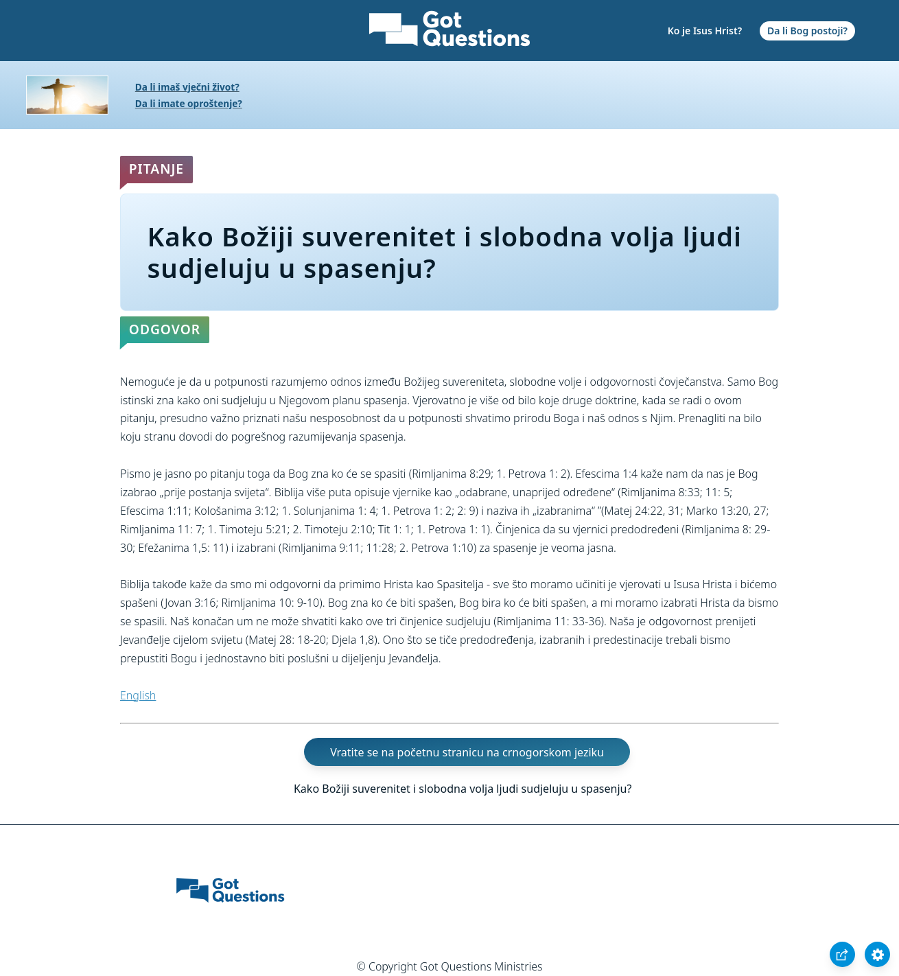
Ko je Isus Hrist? (705, 30)
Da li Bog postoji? (807, 30)
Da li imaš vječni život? (187, 86)
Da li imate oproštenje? (188, 103)
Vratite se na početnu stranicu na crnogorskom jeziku (467, 751)
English (138, 695)
